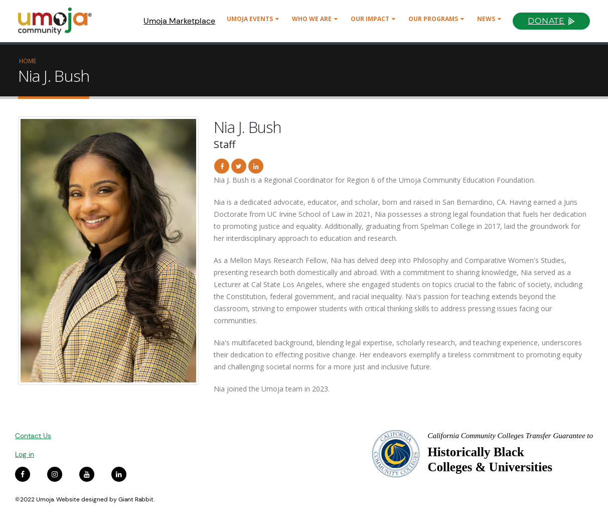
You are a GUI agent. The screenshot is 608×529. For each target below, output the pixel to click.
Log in (24, 454)
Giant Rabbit (136, 499)
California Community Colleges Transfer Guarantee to (510, 436)
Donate (546, 21)
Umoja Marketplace (179, 21)
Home (27, 61)
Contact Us (33, 435)
